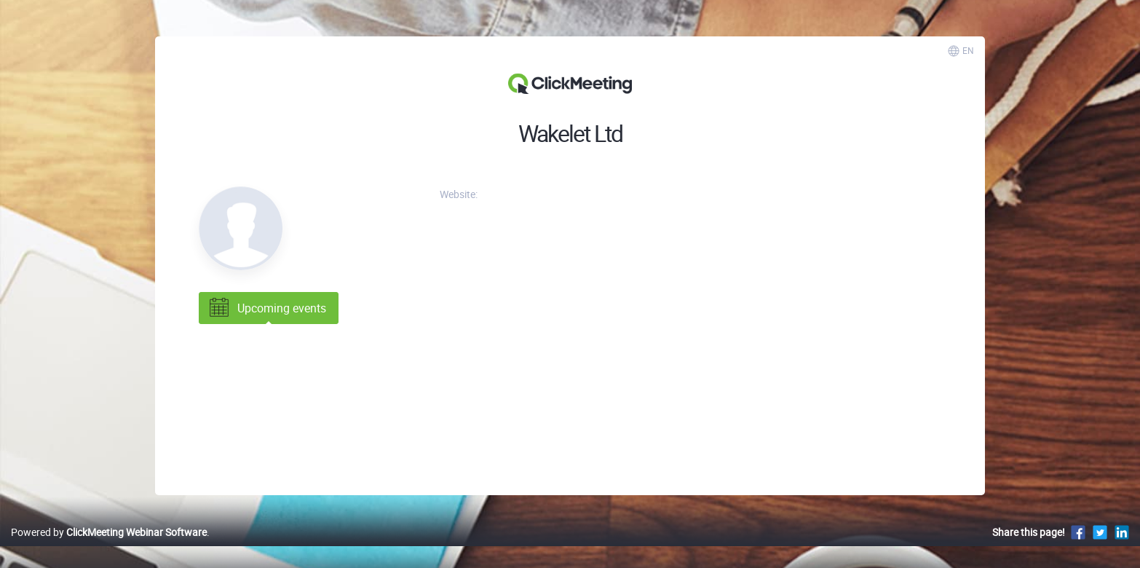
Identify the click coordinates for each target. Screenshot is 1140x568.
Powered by (109, 532)
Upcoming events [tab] (266, 308)
